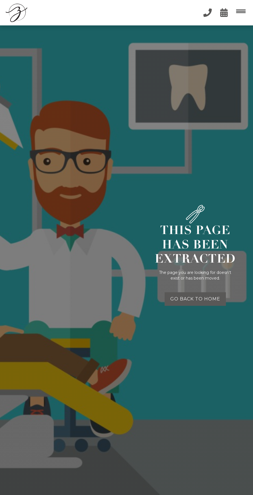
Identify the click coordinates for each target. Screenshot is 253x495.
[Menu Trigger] (239, 11)
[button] (240, 12)
